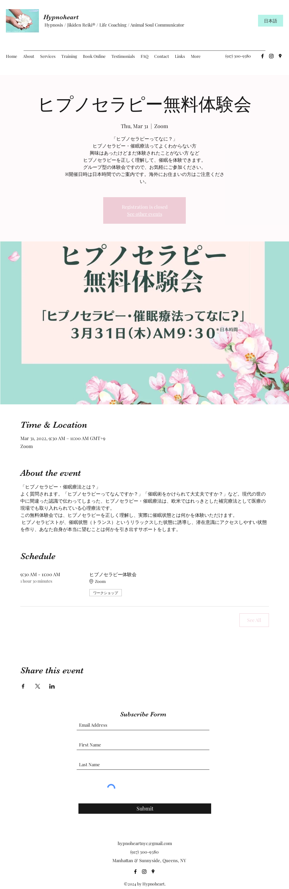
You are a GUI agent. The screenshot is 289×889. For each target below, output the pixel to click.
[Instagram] (271, 56)
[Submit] (144, 808)
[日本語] (270, 21)
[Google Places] (280, 56)
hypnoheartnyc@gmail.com (145, 843)
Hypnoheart (63, 17)
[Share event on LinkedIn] (52, 686)
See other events (144, 214)
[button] (47, 56)
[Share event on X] (37, 686)
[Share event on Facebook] (23, 686)
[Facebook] (262, 56)
